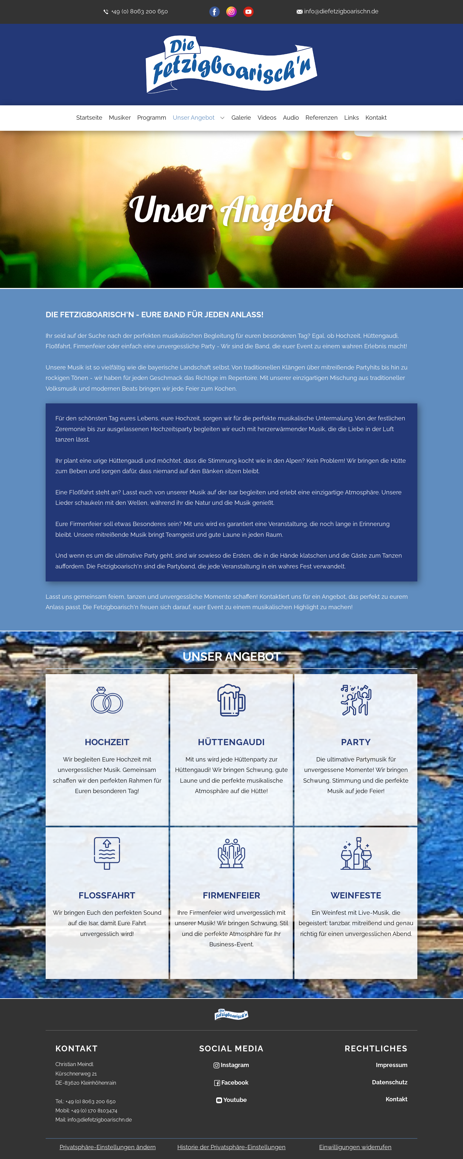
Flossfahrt (107, 895)
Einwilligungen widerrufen (355, 1147)
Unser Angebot (194, 117)
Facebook (231, 1082)
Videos (267, 117)
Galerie (241, 117)
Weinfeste (356, 895)
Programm (151, 117)
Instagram (231, 1064)
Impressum (392, 1064)
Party (356, 742)
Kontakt (376, 117)
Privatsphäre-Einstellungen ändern (108, 1147)
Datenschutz (390, 1082)
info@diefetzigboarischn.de (341, 11)
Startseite (89, 117)
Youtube (231, 1099)
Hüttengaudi (231, 742)
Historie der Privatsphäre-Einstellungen (231, 1147)
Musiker (120, 117)
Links (351, 117)
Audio (291, 117)
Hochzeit (107, 742)
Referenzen (322, 117)
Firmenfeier (231, 895)
